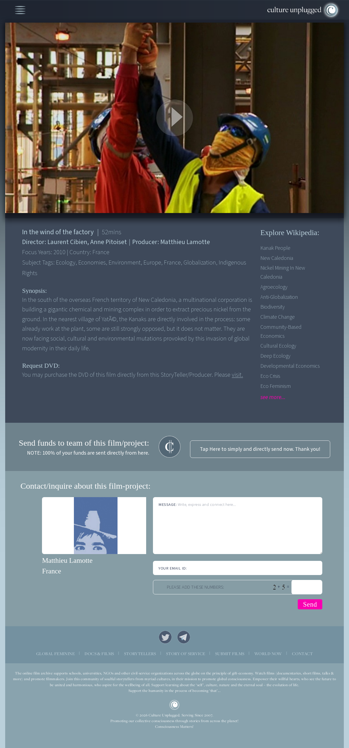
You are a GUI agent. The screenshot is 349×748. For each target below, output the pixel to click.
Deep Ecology (275, 356)
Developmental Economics (290, 366)
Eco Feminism (275, 386)
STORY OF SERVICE (185, 653)
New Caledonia (276, 258)
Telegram (183, 637)
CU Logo (174, 705)
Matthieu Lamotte (67, 560)
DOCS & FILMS (99, 653)
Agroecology (273, 287)
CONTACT (302, 653)
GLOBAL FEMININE (55, 653)
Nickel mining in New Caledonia (282, 272)
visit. (237, 374)
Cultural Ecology (278, 346)
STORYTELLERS (140, 653)
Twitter (165, 637)
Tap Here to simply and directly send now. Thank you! (260, 449)
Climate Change (277, 317)
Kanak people (275, 248)
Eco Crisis (270, 376)
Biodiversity (272, 307)
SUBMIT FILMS (230, 653)
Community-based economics (281, 331)
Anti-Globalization (279, 297)
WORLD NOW (268, 653)
